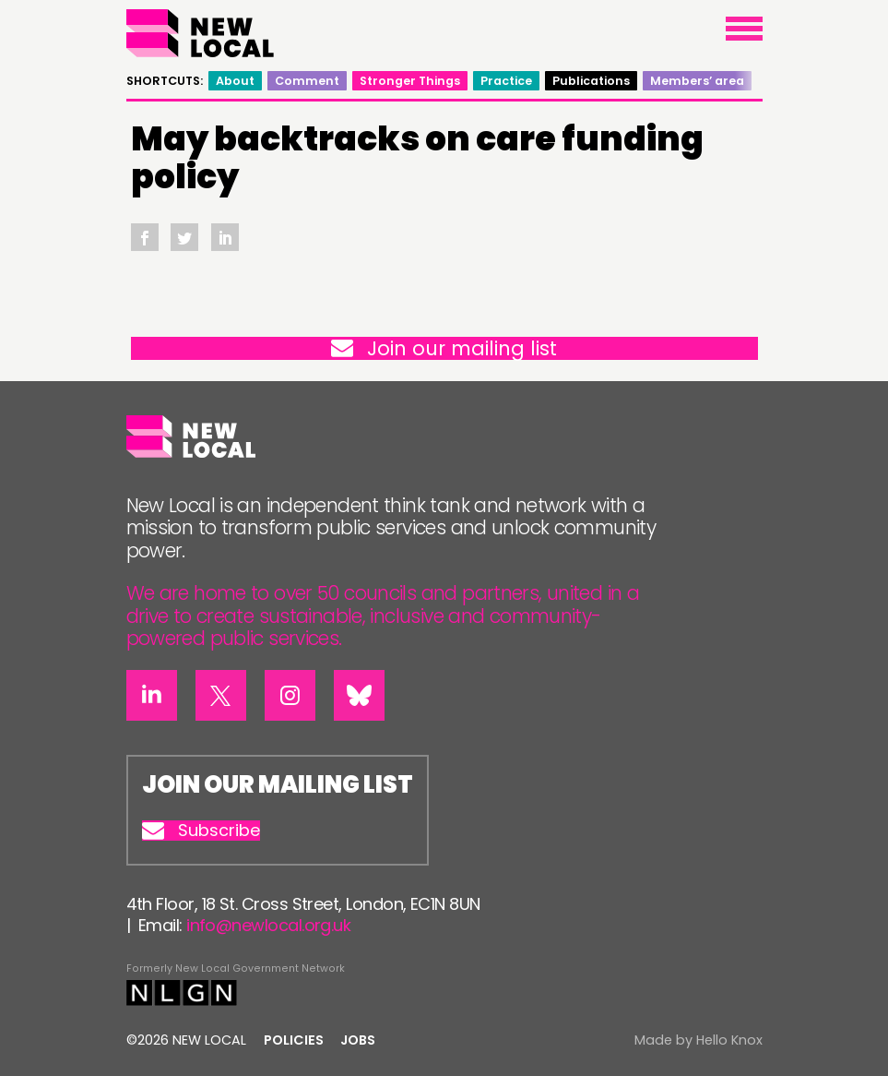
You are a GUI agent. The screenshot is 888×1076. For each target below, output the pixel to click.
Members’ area (697, 81)
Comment (307, 81)
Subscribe (201, 830)
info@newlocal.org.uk (268, 925)
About (235, 81)
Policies (294, 1040)
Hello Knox (729, 1040)
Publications (591, 81)
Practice (506, 81)
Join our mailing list (444, 348)
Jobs (357, 1040)
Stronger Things (410, 81)
